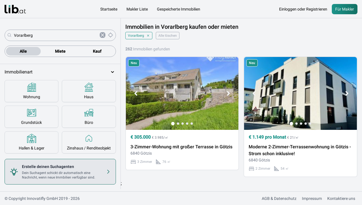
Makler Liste (137, 9)
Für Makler (344, 9)
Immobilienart (60, 72)
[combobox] (55, 35)
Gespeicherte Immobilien (178, 9)
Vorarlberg (139, 36)
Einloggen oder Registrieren (303, 9)
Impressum (312, 198)
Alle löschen (167, 36)
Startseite (108, 9)
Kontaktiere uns (341, 198)
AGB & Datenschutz (279, 198)
